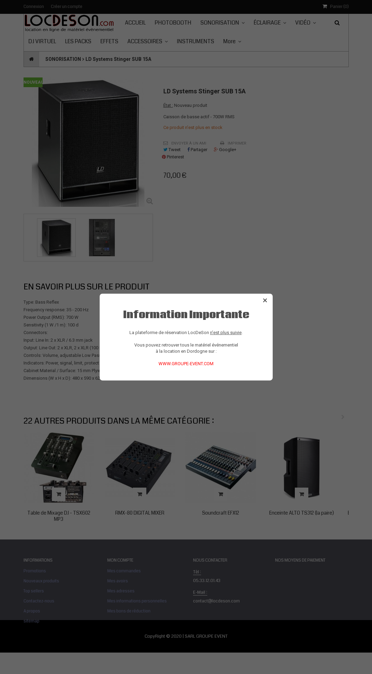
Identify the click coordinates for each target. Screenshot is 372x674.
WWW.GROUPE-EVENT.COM (186, 363)
